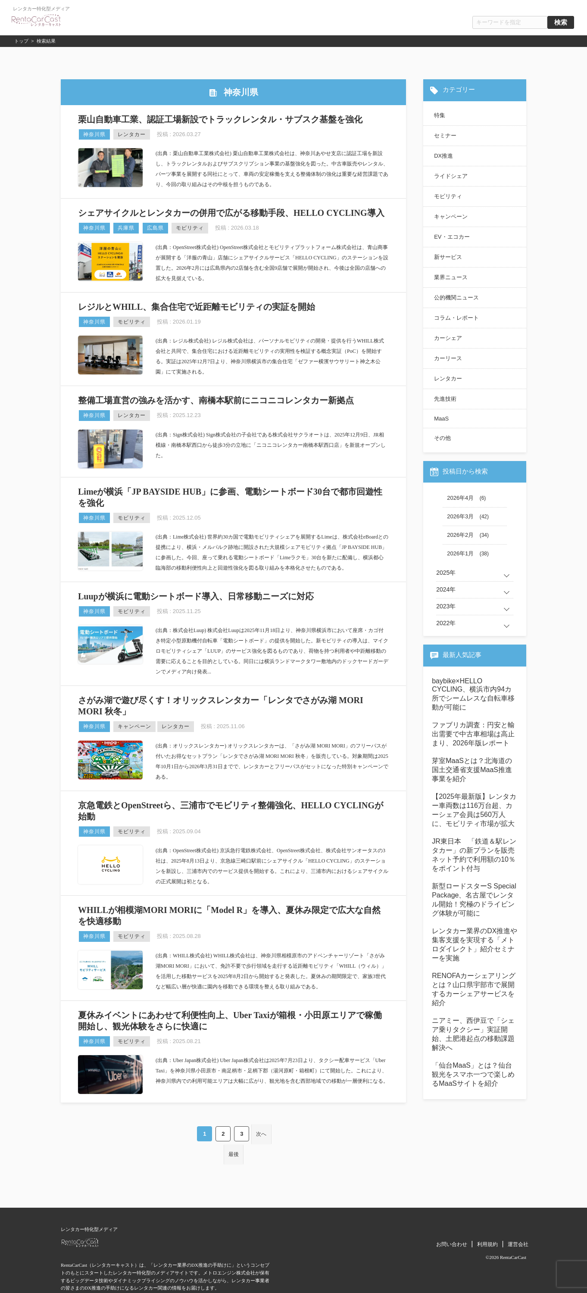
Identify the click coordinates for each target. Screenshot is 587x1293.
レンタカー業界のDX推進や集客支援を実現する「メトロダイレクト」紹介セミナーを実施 (474, 944)
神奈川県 (94, 134)
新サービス (448, 257)
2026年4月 (460, 498)
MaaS (441, 418)
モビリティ (190, 228)
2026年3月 (460, 516)
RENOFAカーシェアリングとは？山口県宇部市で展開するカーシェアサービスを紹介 (473, 989)
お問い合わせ (451, 1219)
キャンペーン (134, 726)
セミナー (445, 135)
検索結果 (46, 41)
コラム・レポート (456, 318)
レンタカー (132, 134)
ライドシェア (451, 176)
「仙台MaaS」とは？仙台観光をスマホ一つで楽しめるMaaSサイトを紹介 (473, 1074)
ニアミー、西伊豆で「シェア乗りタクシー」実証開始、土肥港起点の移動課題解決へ (473, 1034)
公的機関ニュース (456, 297)
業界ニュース (451, 277)
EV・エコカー (451, 237)
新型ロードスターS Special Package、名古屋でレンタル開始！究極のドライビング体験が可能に (474, 899)
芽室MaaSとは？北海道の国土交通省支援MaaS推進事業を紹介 (472, 769)
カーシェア (448, 338)
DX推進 (443, 156)
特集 (439, 115)
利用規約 (487, 1219)
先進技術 (445, 399)
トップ (21, 41)
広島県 (155, 228)
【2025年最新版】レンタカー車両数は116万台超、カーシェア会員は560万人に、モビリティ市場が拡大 (474, 810)
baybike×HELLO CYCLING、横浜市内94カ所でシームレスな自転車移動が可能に (473, 694)
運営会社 (518, 1219)
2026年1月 (460, 553)
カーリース (448, 358)
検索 (560, 22)
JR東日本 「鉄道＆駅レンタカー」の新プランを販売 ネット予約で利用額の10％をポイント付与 (475, 855)
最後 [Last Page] (277, 1132)
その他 (442, 438)
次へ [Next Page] (245, 1132)
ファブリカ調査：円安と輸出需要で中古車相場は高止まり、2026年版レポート (473, 734)
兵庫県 (126, 228)
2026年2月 (460, 535)
